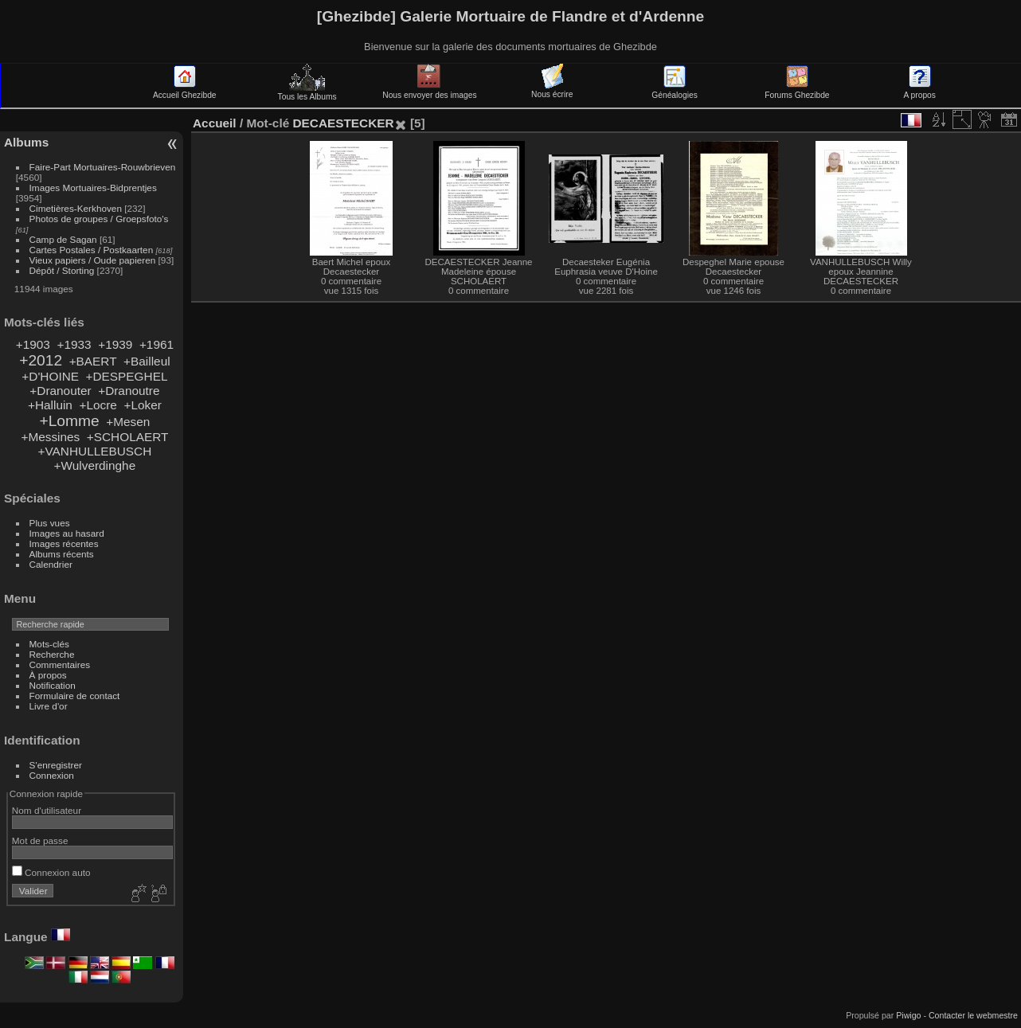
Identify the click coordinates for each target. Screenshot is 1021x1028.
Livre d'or (48, 706)
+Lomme (69, 420)
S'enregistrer (55, 765)
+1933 (74, 344)
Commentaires (60, 664)
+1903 (33, 344)
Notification (52, 685)
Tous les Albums (307, 92)
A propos (920, 91)
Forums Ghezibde (797, 91)
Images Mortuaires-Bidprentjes (93, 187)
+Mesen (128, 421)
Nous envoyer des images (429, 91)
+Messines (50, 437)
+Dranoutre (128, 390)
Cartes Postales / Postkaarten (91, 249)
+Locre (97, 405)
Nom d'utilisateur (46, 810)
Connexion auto (51, 872)
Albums (26, 142)
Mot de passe (40, 840)
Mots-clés (49, 644)
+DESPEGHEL (127, 376)
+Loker (142, 405)
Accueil (215, 123)
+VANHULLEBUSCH (95, 451)
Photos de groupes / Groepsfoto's (99, 218)
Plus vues (49, 523)
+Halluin (50, 405)
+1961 (156, 344)
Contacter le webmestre (973, 1015)
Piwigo (908, 1015)
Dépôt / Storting (62, 270)
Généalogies (674, 91)
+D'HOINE (50, 376)
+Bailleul (146, 361)
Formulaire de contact (74, 695)
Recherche (52, 654)
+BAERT (93, 361)
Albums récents (61, 554)
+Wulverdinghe (95, 465)
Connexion (51, 775)
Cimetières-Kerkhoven (75, 208)
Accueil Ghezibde (185, 91)
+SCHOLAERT (128, 437)
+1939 (115, 344)
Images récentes (64, 543)
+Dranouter (60, 390)
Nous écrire (552, 90)
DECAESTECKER (342, 123)
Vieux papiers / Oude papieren (92, 260)
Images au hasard (66, 533)
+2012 (40, 360)
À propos (48, 675)
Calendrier (50, 564)
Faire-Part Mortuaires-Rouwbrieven (102, 167)
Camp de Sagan (63, 239)
